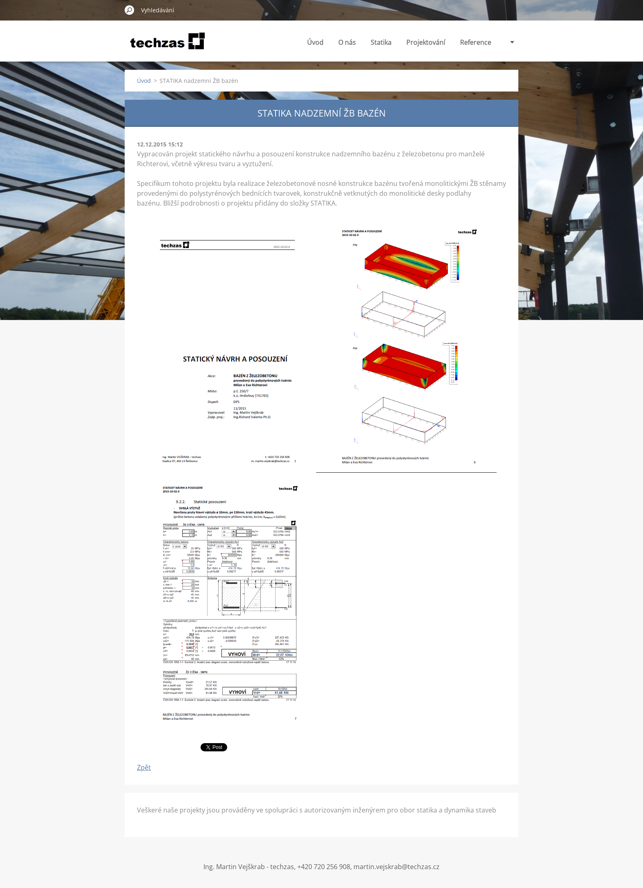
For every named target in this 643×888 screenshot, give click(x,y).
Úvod (315, 42)
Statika (381, 42)
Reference (475, 42)
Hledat (130, 9)
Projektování (425, 42)
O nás (347, 42)
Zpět (144, 767)
